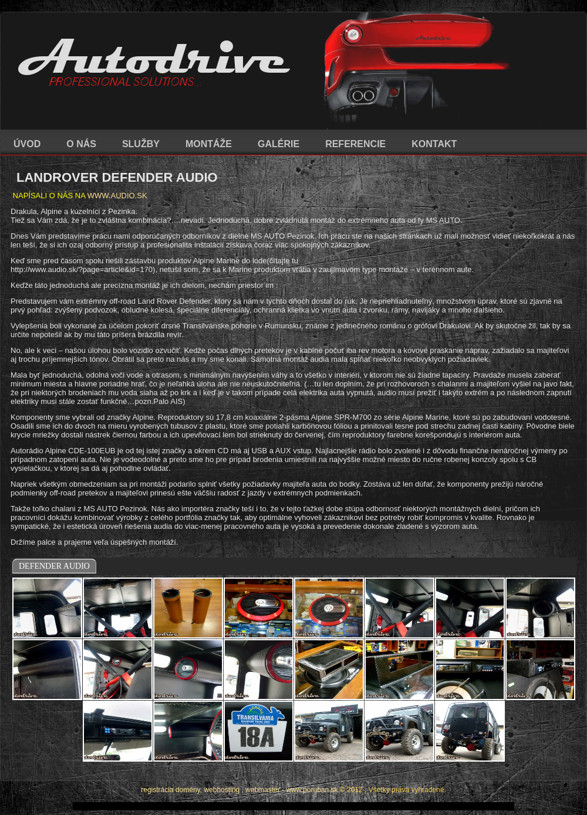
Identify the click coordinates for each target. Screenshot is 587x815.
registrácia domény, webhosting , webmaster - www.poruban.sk (239, 790)
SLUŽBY (141, 144)
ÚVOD (27, 144)
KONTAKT (434, 144)
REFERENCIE (355, 144)
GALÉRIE (278, 144)
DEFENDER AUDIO (54, 566)
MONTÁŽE (208, 144)
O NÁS (81, 144)
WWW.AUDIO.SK (117, 195)
